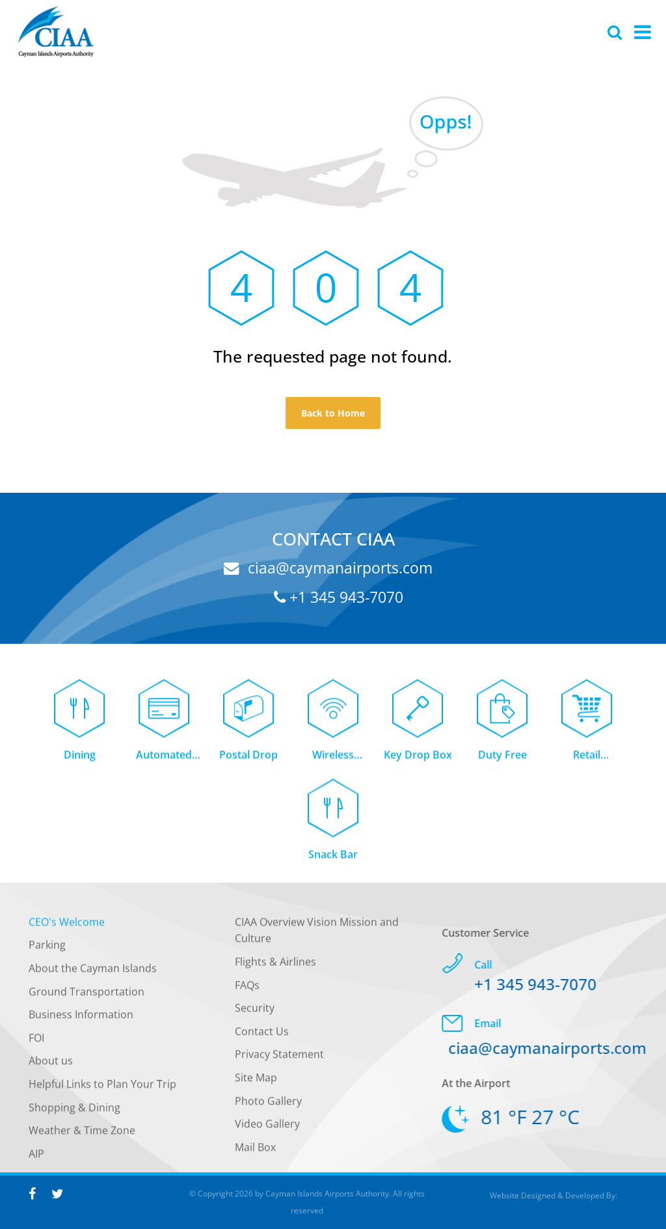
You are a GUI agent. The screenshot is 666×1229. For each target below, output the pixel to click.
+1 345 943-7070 (338, 597)
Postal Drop (248, 759)
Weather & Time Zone (82, 1135)
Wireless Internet (333, 760)
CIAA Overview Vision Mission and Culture (317, 934)
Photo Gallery (268, 1105)
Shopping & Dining (74, 1112)
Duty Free (502, 759)
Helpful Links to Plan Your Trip (102, 1088)
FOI (36, 1042)
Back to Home (333, 413)
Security (254, 1013)
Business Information (81, 1019)
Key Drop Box (418, 759)
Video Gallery (267, 1129)
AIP (36, 1158)
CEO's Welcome (67, 926)
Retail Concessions (587, 760)
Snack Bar (333, 859)
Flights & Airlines (275, 966)
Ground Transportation (86, 996)
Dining (80, 759)
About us (51, 1065)
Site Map (256, 1082)
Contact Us (262, 1036)
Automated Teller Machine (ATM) (164, 760)
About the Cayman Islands (93, 972)
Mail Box (255, 1151)
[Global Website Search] (614, 31)
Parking (47, 950)
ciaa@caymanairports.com (328, 567)
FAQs (247, 989)
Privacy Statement (279, 1059)
